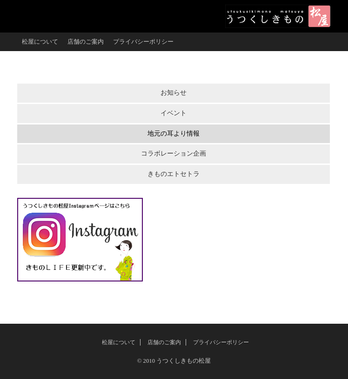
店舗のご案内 (85, 42)
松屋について (40, 42)
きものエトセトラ (173, 173)
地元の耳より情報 (173, 133)
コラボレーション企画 (173, 153)
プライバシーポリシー (143, 42)
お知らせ (174, 92)
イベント (174, 113)
